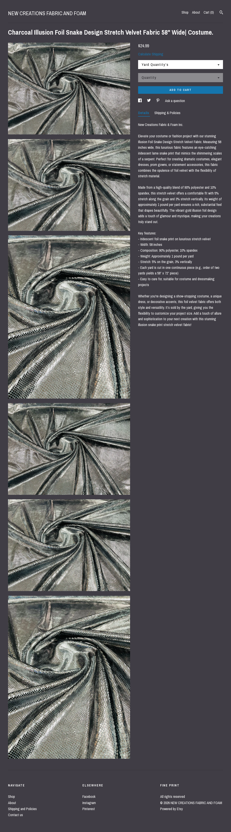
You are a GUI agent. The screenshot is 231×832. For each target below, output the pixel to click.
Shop (185, 12)
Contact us (15, 814)
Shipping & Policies (167, 112)
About (196, 12)
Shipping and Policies (22, 808)
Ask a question (175, 100)
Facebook (88, 796)
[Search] (221, 12)
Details (144, 112)
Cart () (209, 12)
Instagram (89, 802)
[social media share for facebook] (140, 100)
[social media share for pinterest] (158, 100)
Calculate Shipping (150, 54)
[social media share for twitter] (149, 100)
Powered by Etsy (171, 808)
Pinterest (88, 808)
